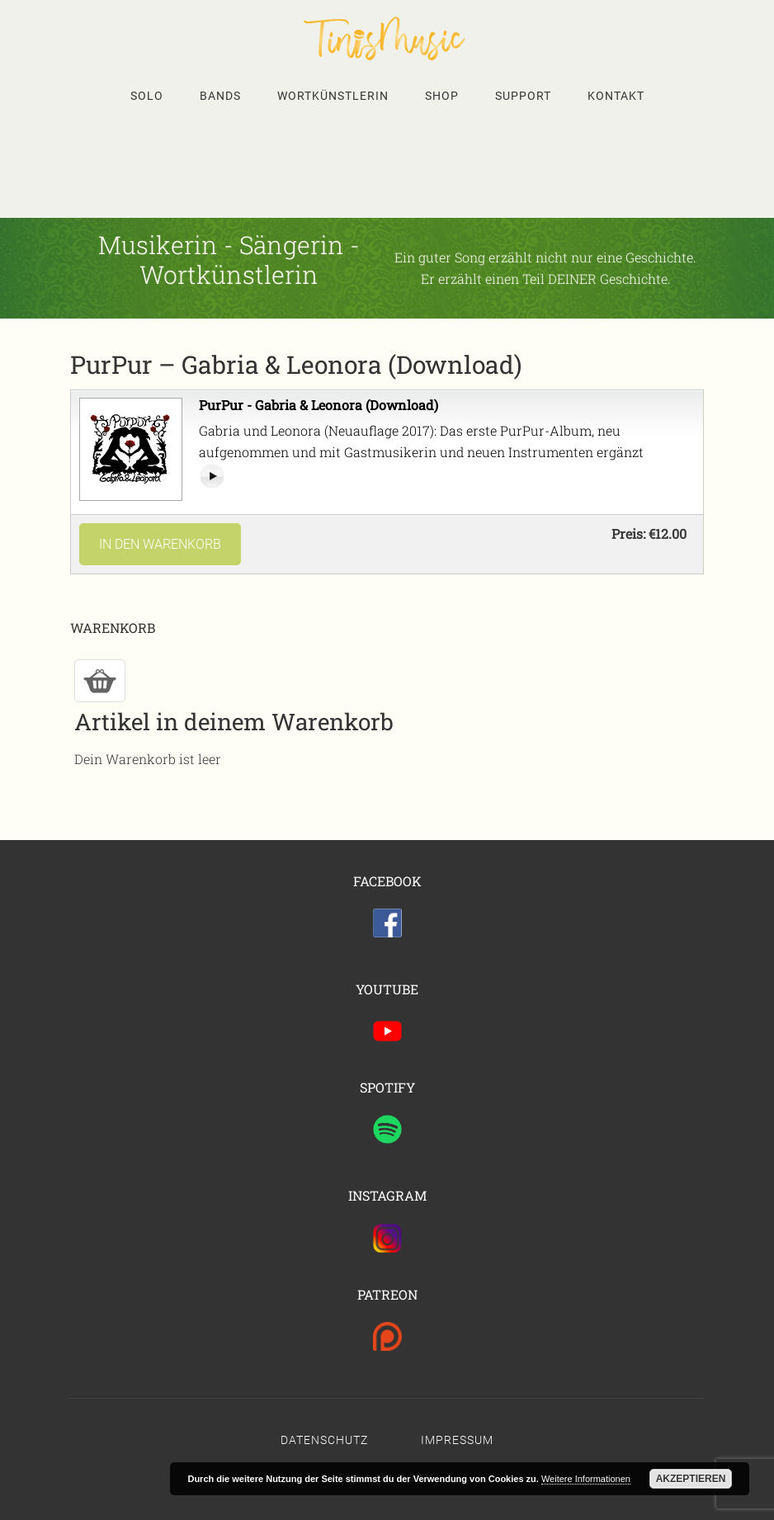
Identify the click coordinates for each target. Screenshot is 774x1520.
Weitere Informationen (585, 1479)
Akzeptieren (691, 1479)
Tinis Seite (387, 38)
